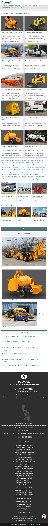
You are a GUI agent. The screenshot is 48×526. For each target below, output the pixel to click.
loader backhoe (34, 160)
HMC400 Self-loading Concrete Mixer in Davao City (21, 365)
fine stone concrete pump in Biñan (26, 176)
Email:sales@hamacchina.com (9, 5)
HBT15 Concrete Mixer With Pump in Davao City (20, 336)
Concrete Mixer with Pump (9, 299)
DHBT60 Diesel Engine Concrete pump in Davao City (21, 359)
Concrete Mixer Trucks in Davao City (16, 342)
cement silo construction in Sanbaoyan (10, 174)
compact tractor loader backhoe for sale (19, 160)
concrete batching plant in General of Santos (20, 169)
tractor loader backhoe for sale (26, 162)
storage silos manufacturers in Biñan (34, 172)
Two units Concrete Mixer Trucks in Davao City (20, 347)
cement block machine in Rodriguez (16, 179)
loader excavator (5, 160)
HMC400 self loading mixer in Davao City (17, 353)
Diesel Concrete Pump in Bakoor (17, 164)
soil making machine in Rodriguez (34, 179)
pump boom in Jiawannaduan (8, 165)
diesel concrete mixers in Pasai (28, 171)
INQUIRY (24, 228)
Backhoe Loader (14, 162)
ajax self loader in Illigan (17, 167)
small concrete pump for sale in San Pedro (31, 174)
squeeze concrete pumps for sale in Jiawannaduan (28, 165)
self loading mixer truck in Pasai (12, 171)
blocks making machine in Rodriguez (18, 178)
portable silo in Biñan (20, 172)
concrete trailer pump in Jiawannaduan (35, 164)
